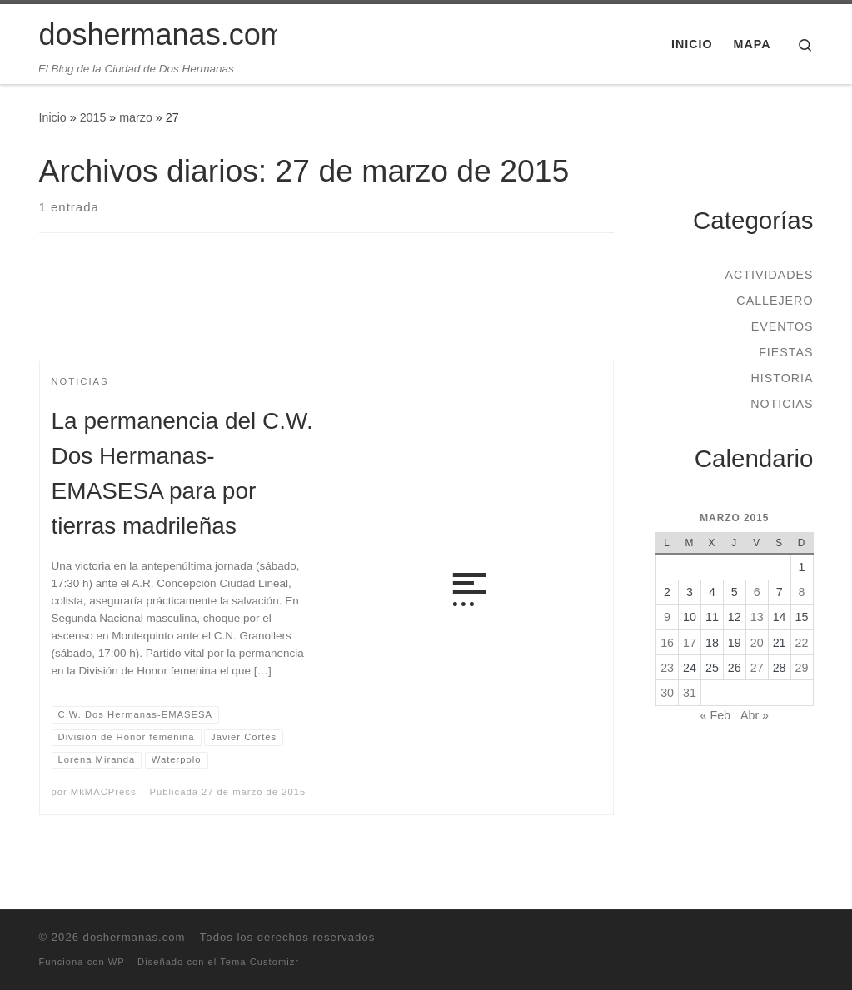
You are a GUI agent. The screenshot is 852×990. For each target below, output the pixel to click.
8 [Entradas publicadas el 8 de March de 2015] (802, 592)
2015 (93, 117)
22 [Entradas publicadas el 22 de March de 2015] (802, 642)
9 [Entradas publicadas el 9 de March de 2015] (667, 617)
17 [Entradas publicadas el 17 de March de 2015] (689, 642)
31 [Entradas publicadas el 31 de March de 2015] (689, 692)
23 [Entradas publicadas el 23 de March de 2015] (667, 667)
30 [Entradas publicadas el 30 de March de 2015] (667, 692)
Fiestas (786, 352)
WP (116, 962)
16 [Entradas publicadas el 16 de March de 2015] (667, 642)
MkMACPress (104, 792)
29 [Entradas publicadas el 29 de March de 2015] (802, 667)
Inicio (53, 117)
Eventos (782, 326)
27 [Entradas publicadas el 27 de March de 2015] (757, 667)
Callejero (774, 300)
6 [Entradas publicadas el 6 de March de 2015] (757, 592)
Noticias (781, 403)
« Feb (715, 715)
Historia (781, 378)
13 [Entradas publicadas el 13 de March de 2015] (757, 617)
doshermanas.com (134, 937)
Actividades (769, 274)
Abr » (754, 715)
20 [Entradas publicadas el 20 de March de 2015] (757, 642)
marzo (135, 117)
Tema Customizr (259, 962)
